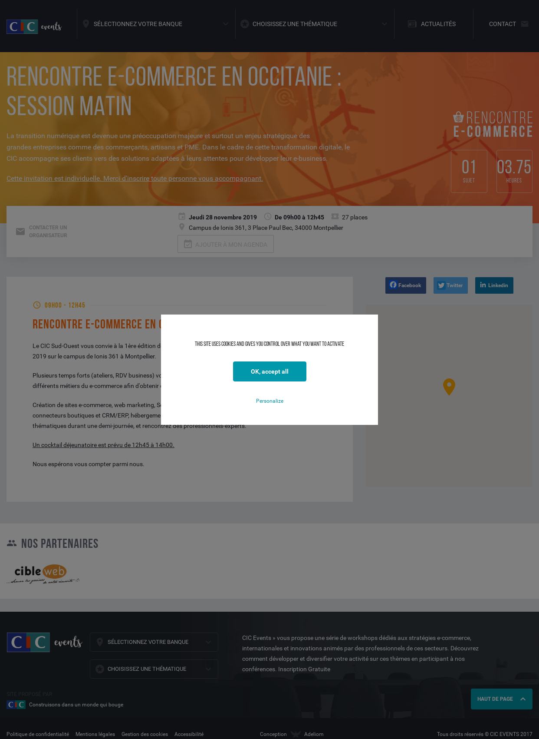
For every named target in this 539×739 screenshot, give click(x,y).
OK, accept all (270, 371)
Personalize (269, 401)
